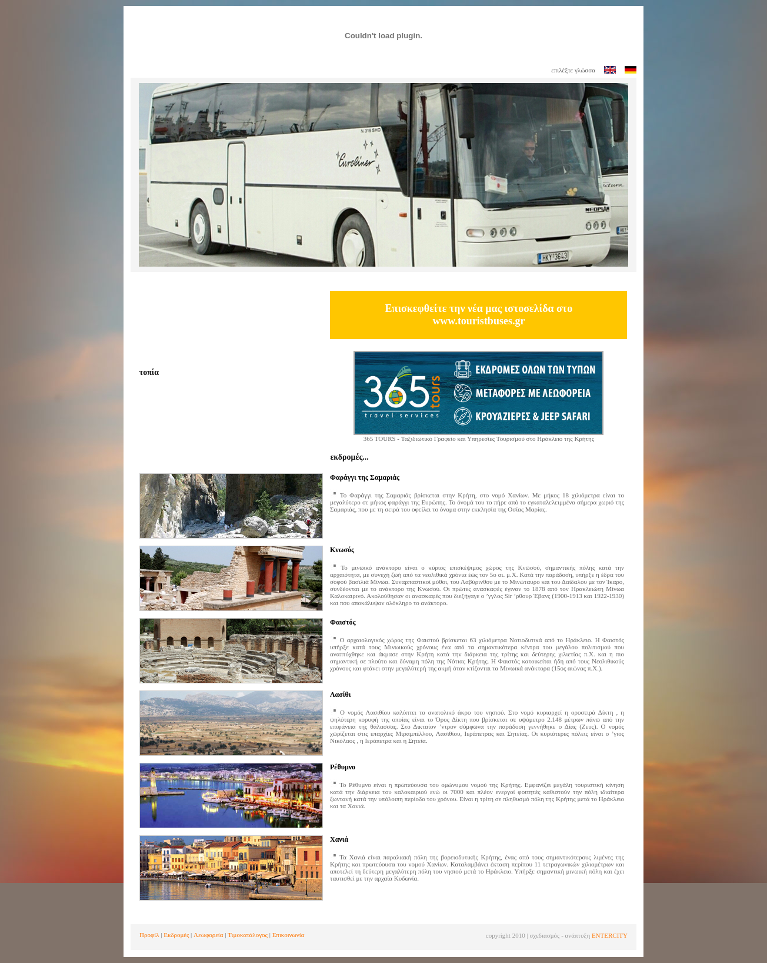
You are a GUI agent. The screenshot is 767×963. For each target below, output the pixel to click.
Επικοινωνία (288, 934)
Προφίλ (149, 934)
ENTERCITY (610, 935)
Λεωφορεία (209, 934)
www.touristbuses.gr (478, 321)
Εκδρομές (176, 934)
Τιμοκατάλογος (248, 934)
